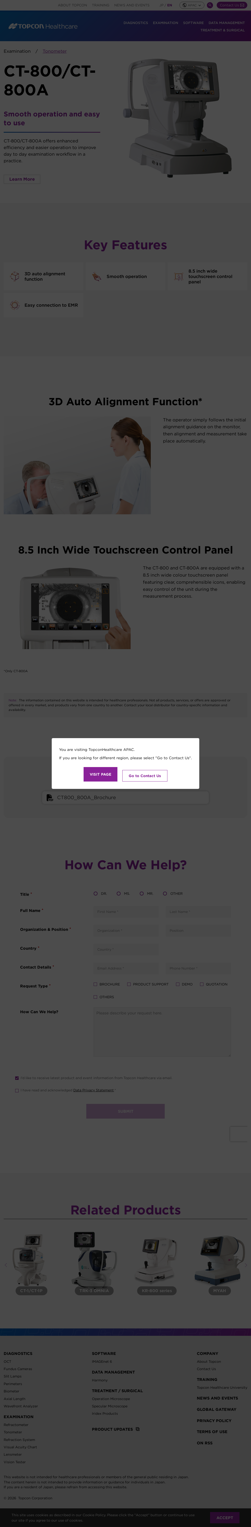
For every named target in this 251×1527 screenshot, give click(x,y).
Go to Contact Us (145, 774)
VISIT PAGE (100, 774)
